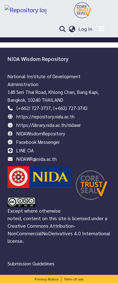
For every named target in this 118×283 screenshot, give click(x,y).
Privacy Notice (47, 278)
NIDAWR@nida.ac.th (36, 159)
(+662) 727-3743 (70, 108)
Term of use (73, 278)
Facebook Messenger (38, 142)
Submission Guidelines (31, 263)
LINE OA (25, 150)
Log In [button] (85, 28)
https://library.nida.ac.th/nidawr (48, 125)
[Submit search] (62, 29)
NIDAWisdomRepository (40, 133)
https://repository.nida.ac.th (45, 116)
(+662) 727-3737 (33, 108)
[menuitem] (72, 29)
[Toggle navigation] (101, 29)
